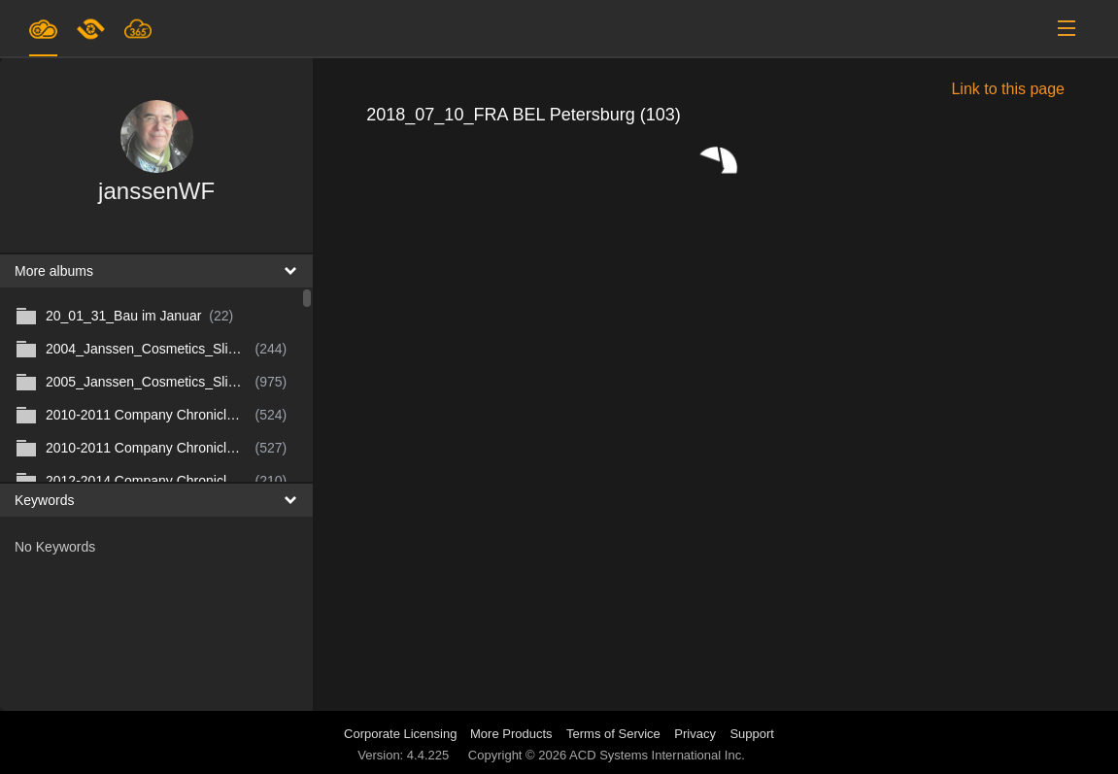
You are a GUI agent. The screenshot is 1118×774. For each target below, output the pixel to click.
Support (751, 733)
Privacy (695, 733)
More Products (511, 733)
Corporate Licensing (402, 733)
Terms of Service (613, 733)
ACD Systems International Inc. (657, 755)
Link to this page (1008, 89)
